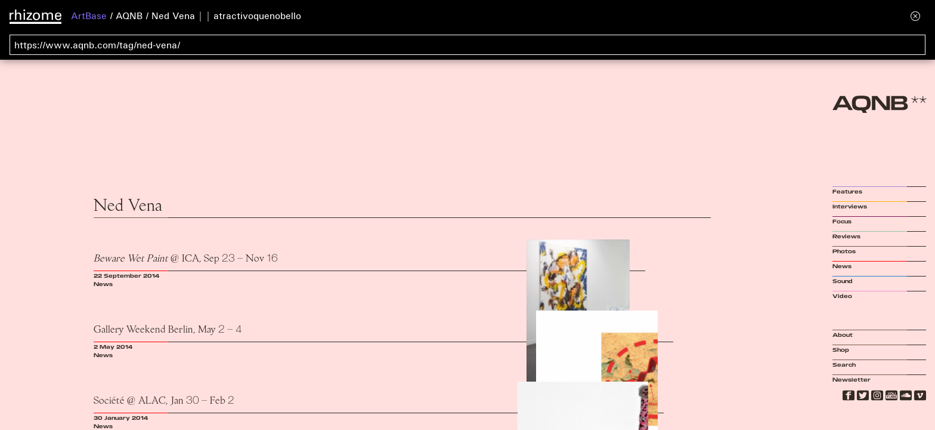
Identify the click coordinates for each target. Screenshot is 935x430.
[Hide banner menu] (915, 16)
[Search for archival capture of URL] (467, 45)
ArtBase (89, 16)
